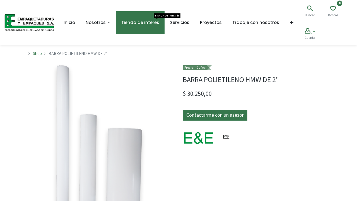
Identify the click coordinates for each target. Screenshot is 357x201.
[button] (292, 22)
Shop (37, 54)
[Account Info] (310, 32)
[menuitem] (69, 22)
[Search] (310, 9)
